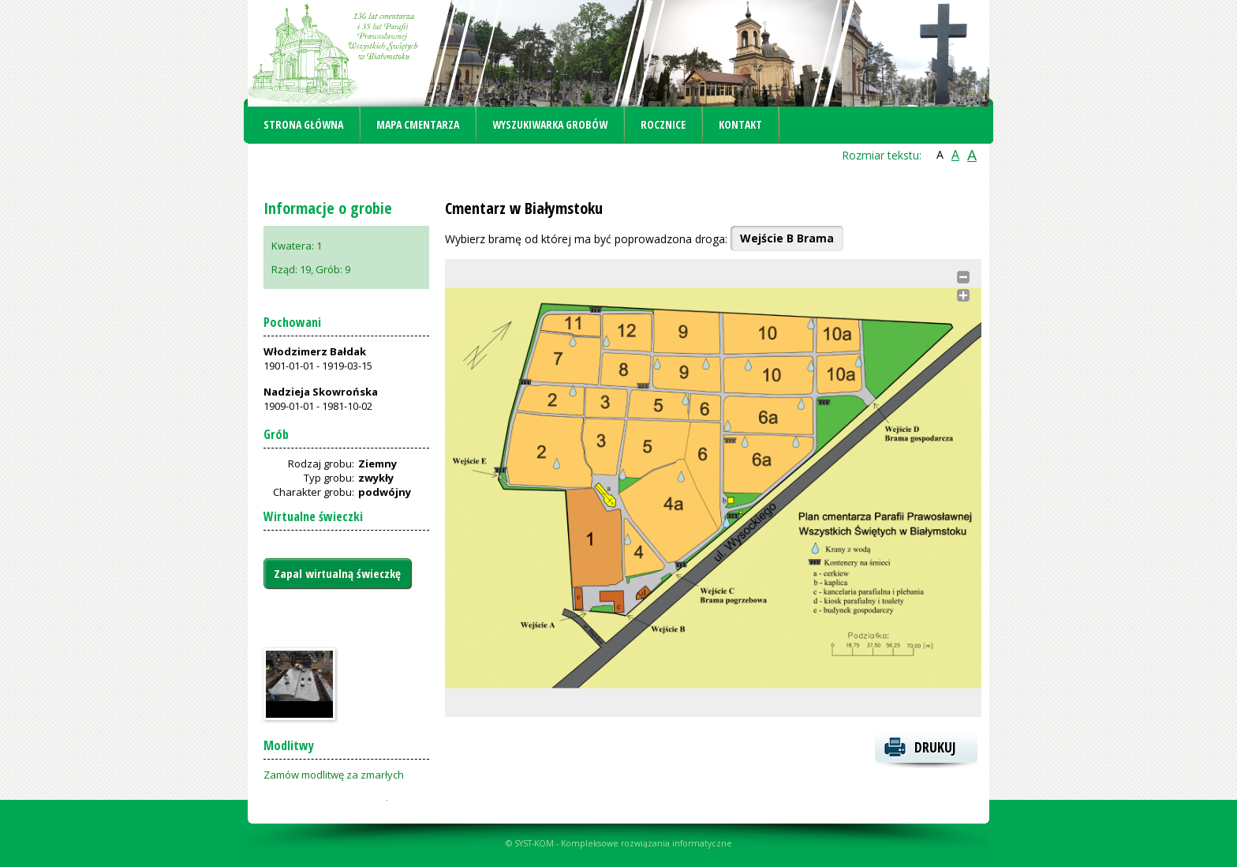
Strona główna (303, 124)
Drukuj (935, 747)
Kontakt (740, 124)
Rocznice (663, 124)
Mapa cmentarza (417, 124)
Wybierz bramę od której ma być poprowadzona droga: (586, 238)
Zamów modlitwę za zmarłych (333, 775)
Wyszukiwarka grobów (549, 124)
